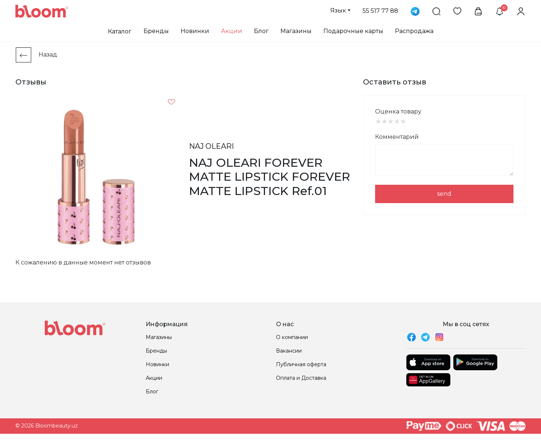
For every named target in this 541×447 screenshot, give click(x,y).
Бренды (156, 31)
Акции (231, 31)
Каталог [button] (119, 31)
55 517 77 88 (380, 10)
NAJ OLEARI (211, 146)
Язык (338, 10)
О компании (292, 337)
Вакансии (289, 350)
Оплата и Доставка (301, 378)
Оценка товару (398, 111)
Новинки (195, 31)
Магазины (296, 31)
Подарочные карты (353, 31)
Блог (261, 31)
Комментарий (397, 136)
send (444, 193)
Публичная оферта (301, 364)
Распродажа (414, 31)
